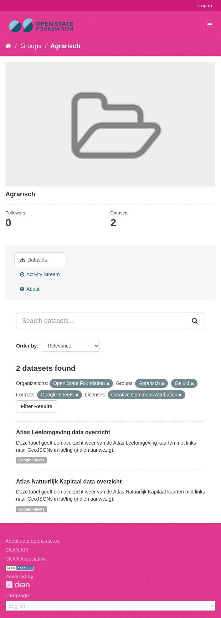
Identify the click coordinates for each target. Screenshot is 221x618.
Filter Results (36, 406)
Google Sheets (31, 460)
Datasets (33, 260)
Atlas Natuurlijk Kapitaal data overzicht (69, 481)
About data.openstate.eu (32, 541)
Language (17, 595)
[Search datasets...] (101, 321)
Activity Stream (40, 274)
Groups (30, 46)
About (30, 289)
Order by (26, 346)
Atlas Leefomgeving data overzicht (63, 432)
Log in (205, 5)
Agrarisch (65, 46)
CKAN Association (25, 559)
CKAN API (17, 550)
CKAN (17, 584)
